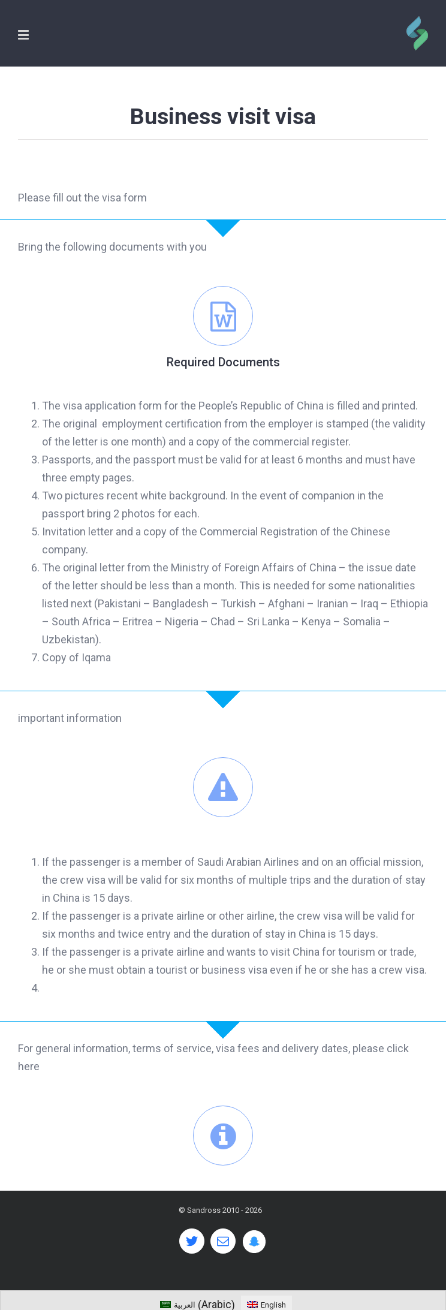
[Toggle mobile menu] (24, 34)
